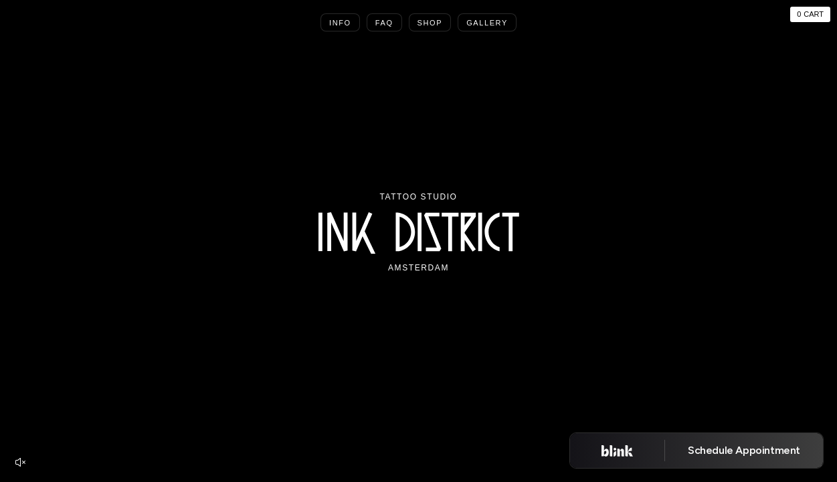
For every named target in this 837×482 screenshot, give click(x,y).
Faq (384, 23)
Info (340, 23)
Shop (430, 23)
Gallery (487, 23)
